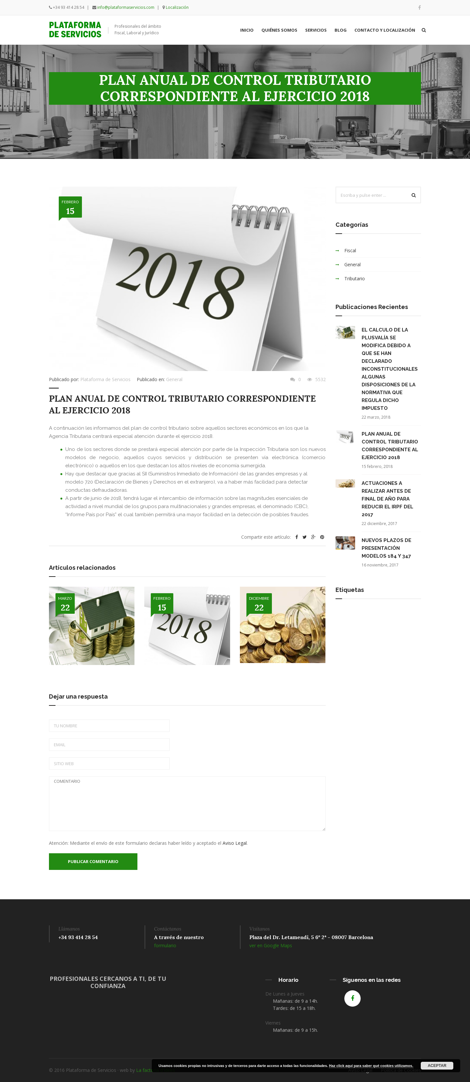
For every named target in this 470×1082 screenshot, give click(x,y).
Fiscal (350, 250)
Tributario (354, 278)
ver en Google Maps (270, 945)
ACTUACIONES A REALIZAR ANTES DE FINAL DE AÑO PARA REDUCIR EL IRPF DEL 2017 (387, 499)
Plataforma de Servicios (105, 379)
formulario (165, 945)
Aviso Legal (235, 843)
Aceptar (437, 1065)
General (174, 379)
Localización (177, 7)
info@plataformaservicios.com (125, 7)
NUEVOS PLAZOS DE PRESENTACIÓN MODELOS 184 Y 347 (386, 548)
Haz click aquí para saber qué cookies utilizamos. (371, 1066)
